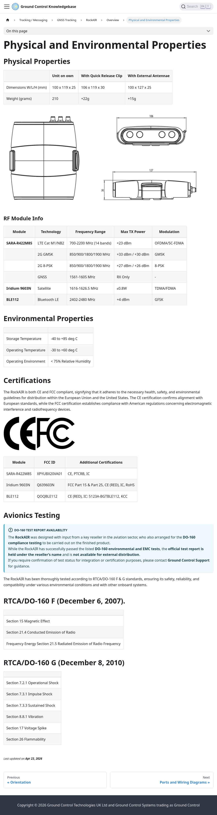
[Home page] (8, 20)
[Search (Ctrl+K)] (196, 7)
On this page (16, 31)
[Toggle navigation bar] (7, 6)
